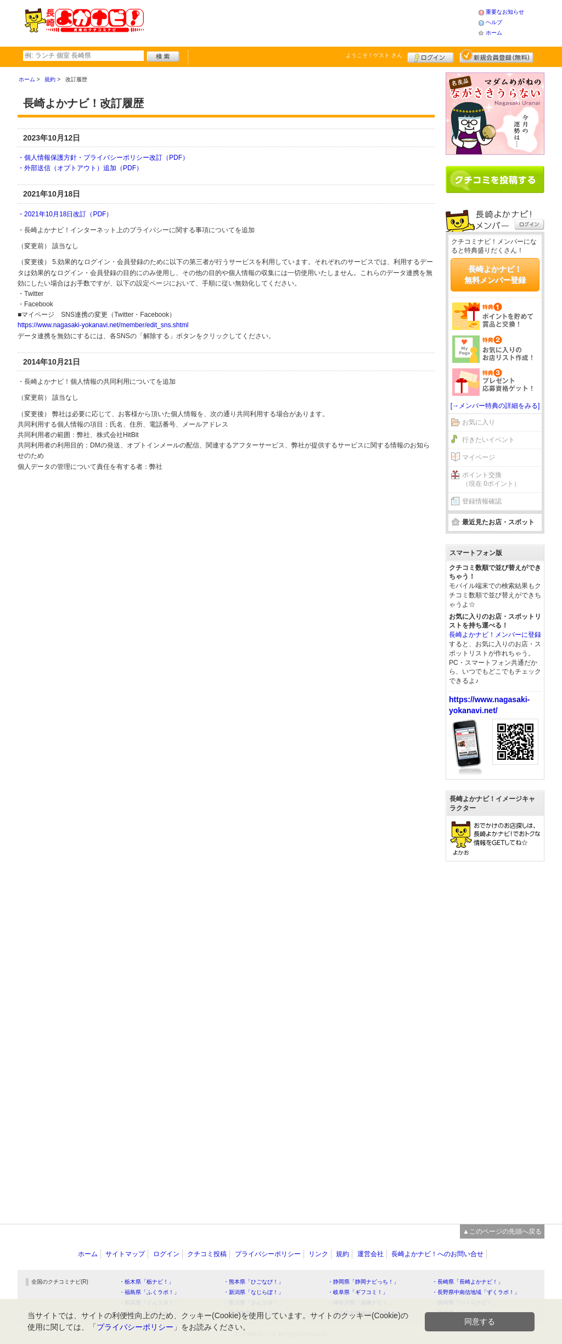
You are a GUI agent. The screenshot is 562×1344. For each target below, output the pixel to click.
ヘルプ (494, 22)
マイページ (478, 457)
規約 (342, 1254)
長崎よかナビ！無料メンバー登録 (495, 274)
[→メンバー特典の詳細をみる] (495, 406)
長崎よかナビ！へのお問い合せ (437, 1254)
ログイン (430, 56)
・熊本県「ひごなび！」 (253, 1282)
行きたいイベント (488, 440)
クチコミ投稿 (207, 1254)
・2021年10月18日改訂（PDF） (65, 214)
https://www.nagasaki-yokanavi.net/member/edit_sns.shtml (103, 325)
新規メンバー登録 (496, 56)
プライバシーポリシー (268, 1254)
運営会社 (370, 1254)
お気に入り (478, 422)
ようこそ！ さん (374, 55)
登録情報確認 (482, 501)
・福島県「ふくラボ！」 (149, 1292)
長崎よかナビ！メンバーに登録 (495, 635)
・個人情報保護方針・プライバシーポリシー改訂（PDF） (103, 157)
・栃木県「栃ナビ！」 (146, 1282)
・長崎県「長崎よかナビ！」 (467, 1282)
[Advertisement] (310, 21)
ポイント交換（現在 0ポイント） (491, 479)
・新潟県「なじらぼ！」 (253, 1292)
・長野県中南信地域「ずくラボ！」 (476, 1292)
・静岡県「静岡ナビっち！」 (363, 1282)
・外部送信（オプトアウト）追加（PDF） (80, 168)
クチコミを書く (495, 179)
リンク (318, 1254)
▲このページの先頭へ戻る (502, 1231)
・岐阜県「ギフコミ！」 (358, 1292)
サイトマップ (125, 1254)
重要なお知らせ (505, 12)
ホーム (494, 33)
